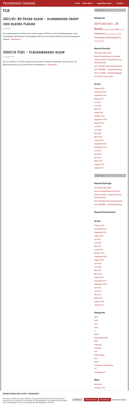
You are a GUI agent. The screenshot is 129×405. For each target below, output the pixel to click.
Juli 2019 (97, 151)
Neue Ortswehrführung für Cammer (107, 56)
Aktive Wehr (88, 3)
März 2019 (98, 161)
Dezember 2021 (100, 92)
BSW (96, 341)
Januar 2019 (99, 168)
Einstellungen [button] (77, 399)
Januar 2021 (99, 113)
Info (95, 358)
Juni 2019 (98, 154)
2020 (96, 320)
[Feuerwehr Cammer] (19, 3)
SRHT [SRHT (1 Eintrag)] (120, 34)
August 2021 (99, 99)
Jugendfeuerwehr (105, 3)
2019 (96, 317)
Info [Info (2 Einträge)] (117, 34)
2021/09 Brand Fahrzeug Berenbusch (108, 66)
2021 (96, 324)
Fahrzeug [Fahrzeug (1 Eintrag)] (121, 29)
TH (95, 369)
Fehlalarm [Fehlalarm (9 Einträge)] (99, 33)
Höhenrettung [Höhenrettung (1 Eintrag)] (112, 34)
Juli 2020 (97, 126)
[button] (93, 3)
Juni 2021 (98, 106)
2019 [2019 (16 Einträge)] (97, 23)
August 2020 (99, 123)
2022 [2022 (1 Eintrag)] (114, 24)
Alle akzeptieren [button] (91, 399)
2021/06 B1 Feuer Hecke (103, 76)
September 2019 (100, 147)
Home (77, 3)
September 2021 (100, 95)
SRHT (96, 362)
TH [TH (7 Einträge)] (119, 37)
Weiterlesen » (16, 39)
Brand (96, 334)
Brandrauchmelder (101, 338)
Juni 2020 (98, 130)
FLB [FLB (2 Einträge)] (107, 34)
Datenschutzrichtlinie (118, 400)
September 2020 (100, 120)
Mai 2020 (97, 133)
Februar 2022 (99, 88)
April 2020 (98, 137)
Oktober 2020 (99, 116)
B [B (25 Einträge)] (117, 23)
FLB (95, 351)
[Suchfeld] (110, 10)
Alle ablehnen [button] (104, 399)
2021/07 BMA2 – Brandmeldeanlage (108, 73)
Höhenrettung (99, 355)
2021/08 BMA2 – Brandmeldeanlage (108, 70)
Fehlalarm (98, 348)
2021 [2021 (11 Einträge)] (110, 23)
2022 (96, 327)
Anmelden (98, 384)
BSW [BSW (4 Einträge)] (117, 29)
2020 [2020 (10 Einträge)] (104, 23)
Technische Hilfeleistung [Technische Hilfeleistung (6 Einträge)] (106, 37)
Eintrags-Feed (99, 388)
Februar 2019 (99, 164)
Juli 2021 (97, 102)
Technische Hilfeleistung (103, 365)
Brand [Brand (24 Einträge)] (98, 29)
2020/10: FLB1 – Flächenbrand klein (34, 52)
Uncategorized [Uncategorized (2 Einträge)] (99, 41)
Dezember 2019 (100, 144)
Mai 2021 (97, 109)
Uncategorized (99, 372)
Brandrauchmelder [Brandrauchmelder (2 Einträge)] (109, 29)
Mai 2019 (97, 158)
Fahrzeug (97, 345)
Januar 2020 (99, 140)
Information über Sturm (102, 53)
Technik (120, 3)
